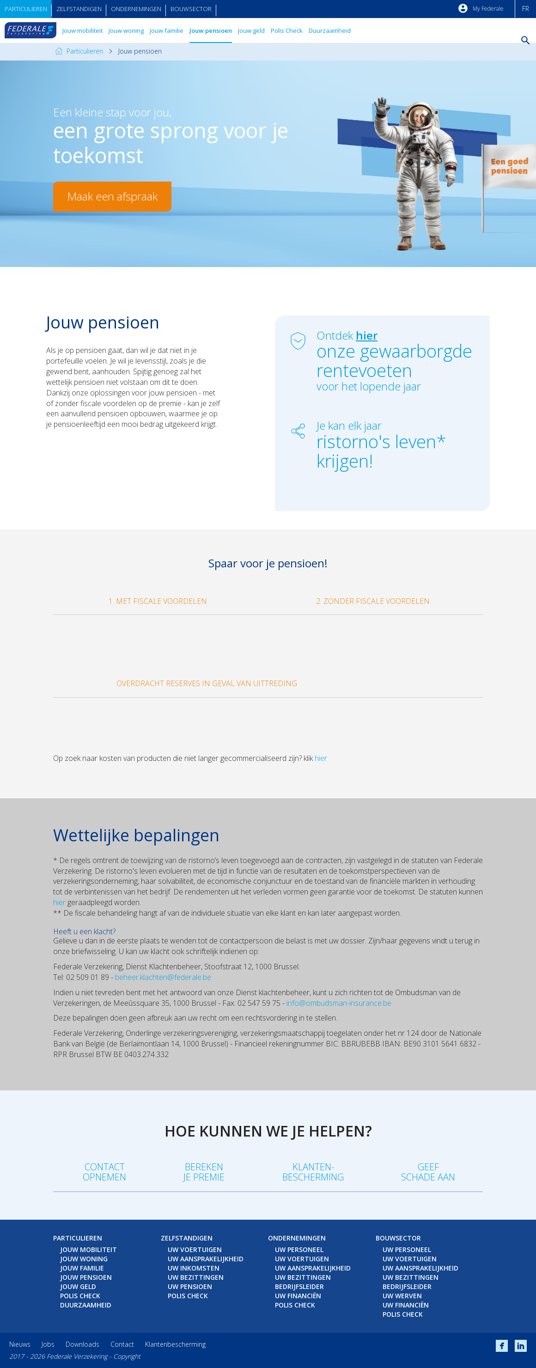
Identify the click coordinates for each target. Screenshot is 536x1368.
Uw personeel (299, 1249)
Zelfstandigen (79, 9)
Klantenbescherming (175, 1344)
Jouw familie (166, 30)
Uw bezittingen (196, 1277)
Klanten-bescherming (313, 1172)
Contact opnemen (104, 1172)
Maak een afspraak (112, 196)
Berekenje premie (204, 1172)
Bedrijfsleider (299, 1286)
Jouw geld (251, 30)
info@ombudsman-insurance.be (338, 1003)
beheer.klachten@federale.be (163, 977)
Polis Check (287, 30)
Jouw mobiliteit (82, 30)
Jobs (48, 1344)
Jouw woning (126, 30)
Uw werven (402, 1295)
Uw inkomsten (193, 1268)
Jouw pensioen (210, 30)
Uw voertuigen (195, 1249)
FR (525, 8)
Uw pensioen (190, 1286)
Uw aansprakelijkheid (206, 1258)
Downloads (82, 1344)
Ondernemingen (136, 9)
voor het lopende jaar (396, 379)
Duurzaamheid (330, 30)
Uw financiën (298, 1295)
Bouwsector (191, 9)
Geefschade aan (428, 1172)
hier (321, 758)
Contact (122, 1344)
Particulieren (26, 9)
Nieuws (19, 1344)
